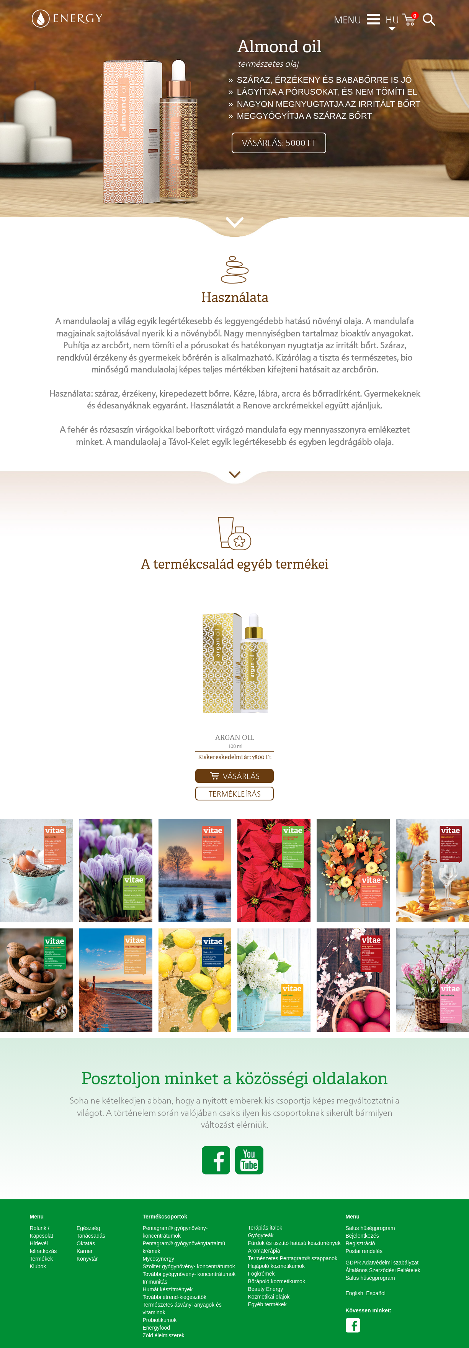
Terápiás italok (265, 1228)
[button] (234, 663)
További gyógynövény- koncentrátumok (189, 1274)
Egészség (88, 1228)
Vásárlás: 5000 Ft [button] (279, 143)
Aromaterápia (264, 1251)
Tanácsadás (91, 1236)
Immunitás (155, 1282)
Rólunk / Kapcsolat (41, 1232)
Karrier (85, 1251)
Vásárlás (241, 776)
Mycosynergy (158, 1259)
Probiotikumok (160, 1320)
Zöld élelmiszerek (164, 1335)
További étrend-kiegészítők (175, 1297)
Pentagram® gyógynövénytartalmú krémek (184, 1247)
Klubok (38, 1266)
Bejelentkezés (362, 1236)
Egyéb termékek (267, 1304)
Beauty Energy (265, 1289)
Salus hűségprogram (370, 1228)
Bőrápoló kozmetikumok (276, 1281)
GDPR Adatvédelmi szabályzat (382, 1262)
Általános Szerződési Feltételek (383, 1270)
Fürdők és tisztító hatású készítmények (294, 1243)
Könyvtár (87, 1259)
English (354, 1293)
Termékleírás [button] (235, 794)
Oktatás (86, 1243)
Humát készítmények (168, 1289)
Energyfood (156, 1328)
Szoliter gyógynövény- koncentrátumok (189, 1266)
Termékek (41, 1259)
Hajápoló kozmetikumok (276, 1266)
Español (376, 1293)
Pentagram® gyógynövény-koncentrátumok (175, 1232)
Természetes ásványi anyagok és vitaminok (182, 1308)
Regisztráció (360, 1243)
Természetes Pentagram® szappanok (293, 1258)
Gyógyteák (261, 1235)
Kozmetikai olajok (269, 1297)
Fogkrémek (261, 1274)
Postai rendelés (364, 1251)
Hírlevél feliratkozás (43, 1247)
